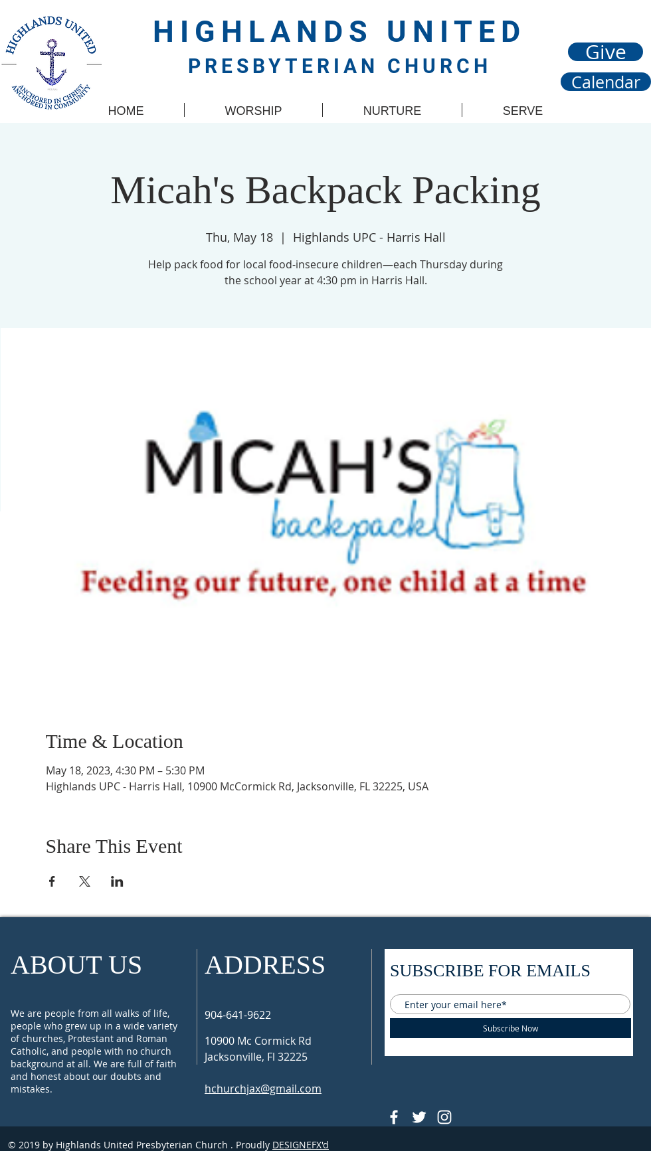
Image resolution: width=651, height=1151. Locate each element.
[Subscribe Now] (510, 1028)
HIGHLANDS (270, 31)
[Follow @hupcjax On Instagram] (444, 1117)
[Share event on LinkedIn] (117, 881)
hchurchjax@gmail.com (263, 1088)
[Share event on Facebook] (52, 881)
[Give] (605, 52)
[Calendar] (606, 81)
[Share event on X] (84, 881)
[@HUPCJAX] (394, 1117)
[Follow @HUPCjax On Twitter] (419, 1117)
